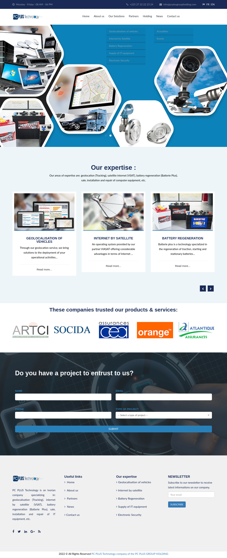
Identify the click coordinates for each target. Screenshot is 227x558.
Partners (134, 16)
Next (221, 86)
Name (18, 390)
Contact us (173, 16)
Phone (19, 409)
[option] (113, 86)
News (159, 16)
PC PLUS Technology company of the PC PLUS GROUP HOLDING (130, 553)
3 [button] (115, 135)
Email (119, 390)
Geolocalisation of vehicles (133, 482)
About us (99, 16)
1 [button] (106, 135)
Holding (147, 16)
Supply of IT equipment (131, 506)
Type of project (127, 409)
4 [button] (120, 135)
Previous (6, 86)
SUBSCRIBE (177, 504)
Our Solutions (116, 16)
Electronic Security (128, 514)
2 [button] (110, 135)
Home (85, 16)
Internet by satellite (129, 490)
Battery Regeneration (130, 498)
